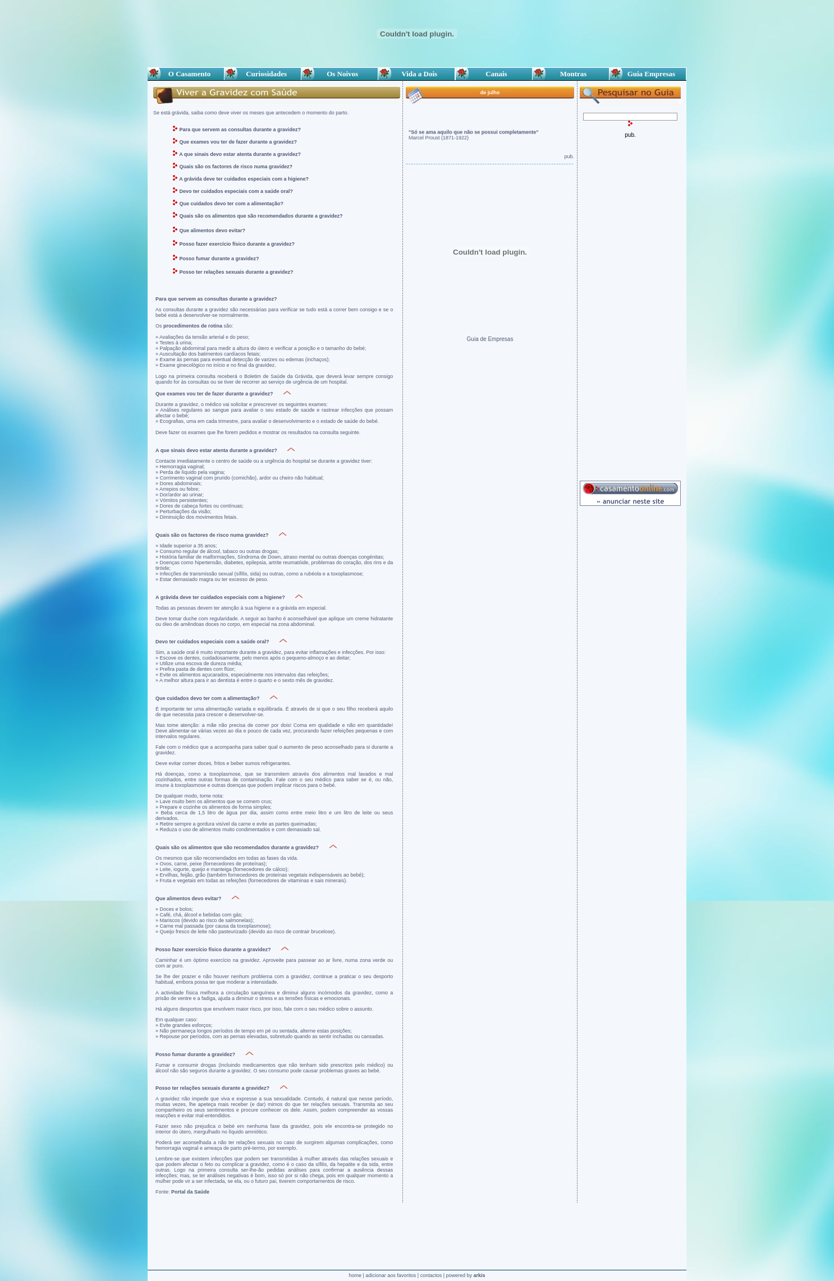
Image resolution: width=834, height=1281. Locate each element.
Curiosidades (263, 74)
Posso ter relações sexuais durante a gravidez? (237, 272)
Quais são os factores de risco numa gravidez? (236, 166)
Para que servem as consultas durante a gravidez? (239, 129)
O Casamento (185, 74)
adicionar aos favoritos (390, 1275)
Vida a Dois (416, 74)
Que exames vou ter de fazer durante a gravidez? (238, 142)
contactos (431, 1275)
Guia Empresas (647, 74)
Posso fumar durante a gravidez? (219, 258)
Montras (570, 74)
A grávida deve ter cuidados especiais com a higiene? (244, 179)
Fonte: (182, 1192)
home (355, 1275)
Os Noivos (339, 74)
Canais (493, 74)
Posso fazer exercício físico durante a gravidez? (237, 244)
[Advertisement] (630, 306)
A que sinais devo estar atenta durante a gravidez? (240, 154)
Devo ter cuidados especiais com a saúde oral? (237, 191)
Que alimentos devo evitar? (213, 230)
